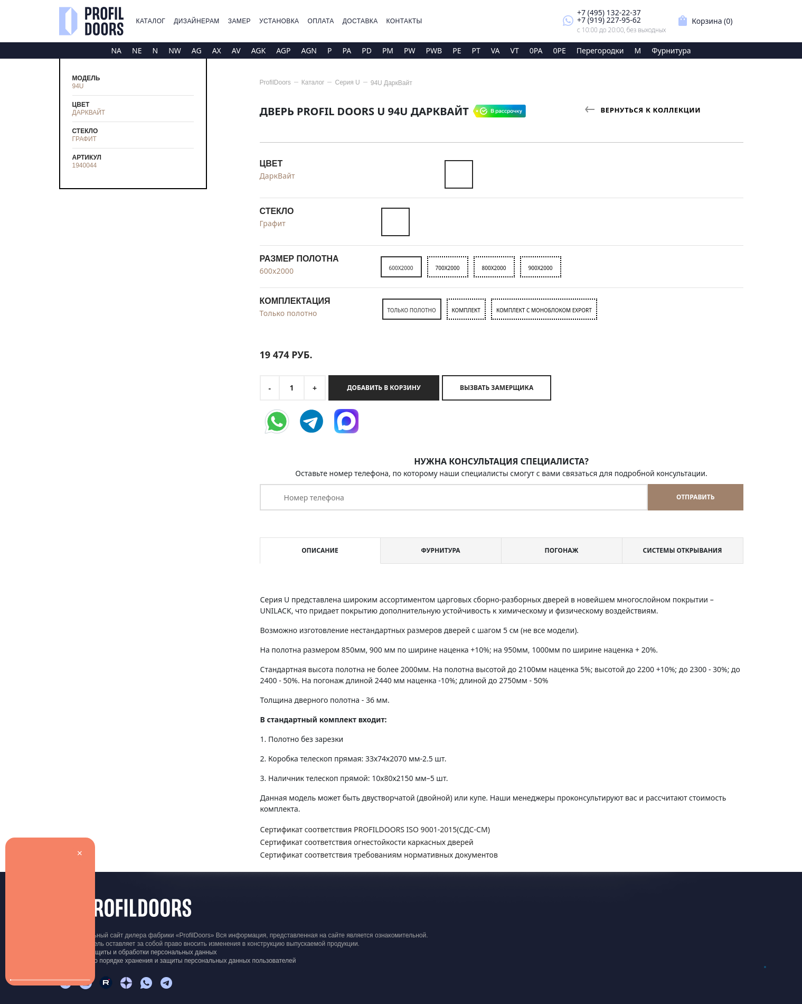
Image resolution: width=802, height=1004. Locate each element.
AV (236, 50)
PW (410, 50)
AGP (283, 50)
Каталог (151, 21)
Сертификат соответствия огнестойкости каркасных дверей (367, 842)
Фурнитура (671, 50)
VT (514, 50)
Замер (239, 21)
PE (456, 50)
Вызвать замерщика (496, 387)
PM (387, 50)
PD (367, 50)
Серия (347, 82)
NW (174, 50)
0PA (536, 50)
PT (475, 50)
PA (346, 50)
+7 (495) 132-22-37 (609, 12)
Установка (279, 21)
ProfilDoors (275, 82)
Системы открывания (682, 550)
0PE (559, 50)
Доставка (360, 21)
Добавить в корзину (383, 387)
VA (495, 50)
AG (197, 50)
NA (116, 50)
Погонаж (562, 550)
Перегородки (600, 50)
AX (216, 50)
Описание (319, 550)
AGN (309, 50)
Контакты (404, 21)
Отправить (695, 496)
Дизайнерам (197, 21)
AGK (258, 50)
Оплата (320, 21)
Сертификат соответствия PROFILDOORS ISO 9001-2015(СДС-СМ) (375, 829)
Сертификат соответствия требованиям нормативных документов (379, 855)
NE (136, 50)
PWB (434, 50)
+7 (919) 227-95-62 (609, 20)
